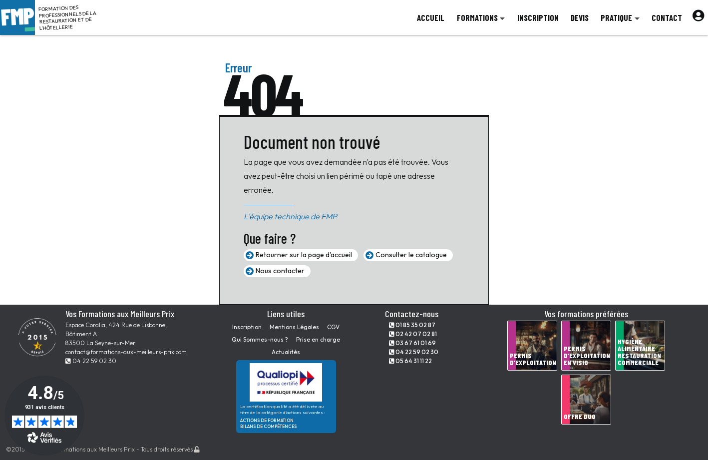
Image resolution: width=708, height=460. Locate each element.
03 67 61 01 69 (412, 343)
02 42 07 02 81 (413, 334)
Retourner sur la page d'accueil (304, 254)
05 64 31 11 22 (410, 361)
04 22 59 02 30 (90, 361)
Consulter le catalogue (411, 254)
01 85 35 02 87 (412, 325)
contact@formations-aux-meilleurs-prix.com (126, 352)
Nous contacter (280, 270)
